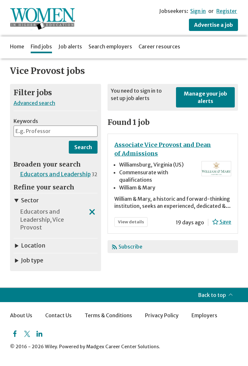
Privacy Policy (162, 315)
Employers (204, 315)
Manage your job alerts (205, 97)
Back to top (212, 295)
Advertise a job (213, 25)
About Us (21, 315)
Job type (28, 260)
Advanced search (34, 103)
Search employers (110, 46)
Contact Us (58, 315)
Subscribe (130, 246)
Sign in (198, 11)
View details (133, 223)
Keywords (26, 121)
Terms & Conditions (108, 315)
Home (17, 46)
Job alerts (70, 46)
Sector (26, 200)
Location (30, 245)
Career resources (159, 46)
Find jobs (41, 46)
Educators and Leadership (55, 174)
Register (226, 11)
